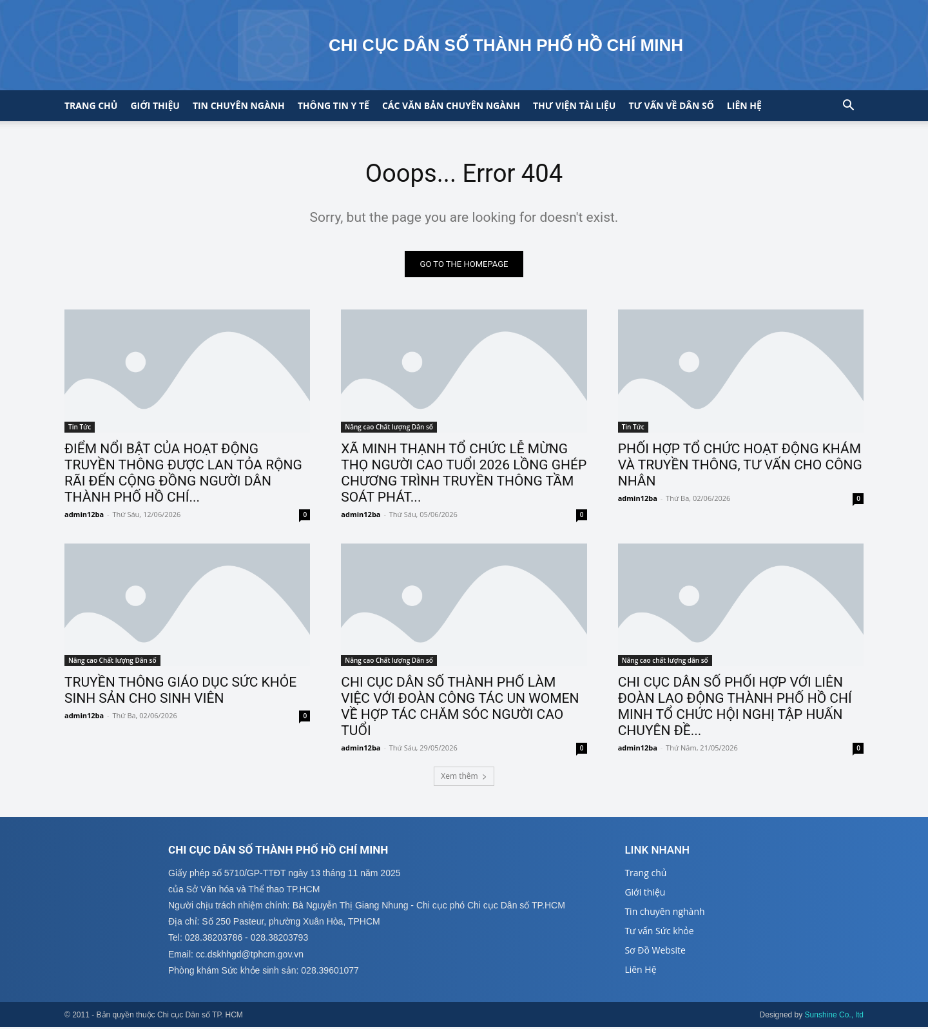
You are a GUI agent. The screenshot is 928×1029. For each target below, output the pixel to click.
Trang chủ (90, 105)
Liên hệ (744, 105)
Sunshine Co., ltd (834, 1016)
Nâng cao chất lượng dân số (665, 661)
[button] (848, 107)
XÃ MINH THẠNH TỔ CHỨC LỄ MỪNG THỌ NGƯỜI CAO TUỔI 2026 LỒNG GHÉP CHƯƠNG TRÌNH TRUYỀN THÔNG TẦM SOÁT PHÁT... (463, 474)
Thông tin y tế (333, 105)
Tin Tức (79, 428)
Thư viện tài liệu (574, 105)
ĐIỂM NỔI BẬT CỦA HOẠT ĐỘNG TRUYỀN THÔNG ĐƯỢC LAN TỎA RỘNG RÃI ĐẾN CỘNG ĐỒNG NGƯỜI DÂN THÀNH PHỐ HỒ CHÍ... (183, 474)
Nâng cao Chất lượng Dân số (389, 428)
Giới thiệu (154, 105)
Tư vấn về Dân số (670, 105)
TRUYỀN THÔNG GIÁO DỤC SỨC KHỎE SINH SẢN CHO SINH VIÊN (180, 691)
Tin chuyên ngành (239, 105)
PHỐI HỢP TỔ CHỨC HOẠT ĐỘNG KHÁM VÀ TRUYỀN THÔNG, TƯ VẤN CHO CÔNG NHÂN (740, 466)
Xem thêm (464, 777)
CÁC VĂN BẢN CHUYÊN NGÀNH (451, 105)
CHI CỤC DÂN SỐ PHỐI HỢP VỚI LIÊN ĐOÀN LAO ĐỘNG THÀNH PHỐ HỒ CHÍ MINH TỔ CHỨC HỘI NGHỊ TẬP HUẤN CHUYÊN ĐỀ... (735, 708)
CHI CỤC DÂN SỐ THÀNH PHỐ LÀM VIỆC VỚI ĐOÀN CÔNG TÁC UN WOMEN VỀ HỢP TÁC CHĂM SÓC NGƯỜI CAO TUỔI (460, 708)
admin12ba (84, 515)
